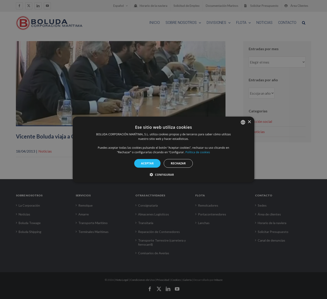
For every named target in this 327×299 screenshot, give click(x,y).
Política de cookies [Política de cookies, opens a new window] (198, 152)
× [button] (249, 122)
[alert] (163, 149)
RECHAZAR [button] (178, 163)
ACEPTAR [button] (147, 163)
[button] (163, 174)
